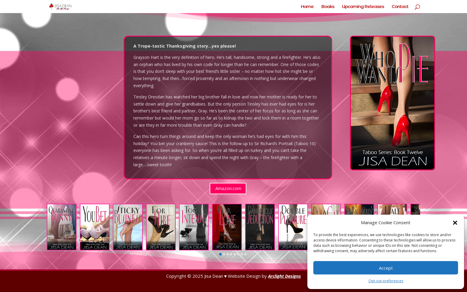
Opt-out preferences (385, 280)
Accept (386, 268)
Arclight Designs (284, 276)
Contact (400, 6)
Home (307, 6)
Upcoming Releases (363, 6)
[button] (455, 223)
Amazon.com (228, 188)
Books (327, 6)
